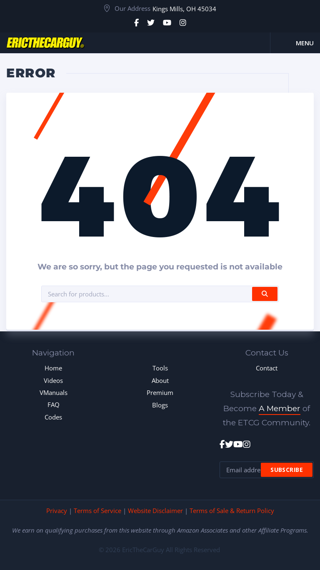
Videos (53, 380)
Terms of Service (97, 510)
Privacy (56, 510)
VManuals (54, 392)
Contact (267, 368)
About (160, 380)
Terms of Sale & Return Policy (232, 510)
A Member (279, 408)
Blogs (160, 405)
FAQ (54, 404)
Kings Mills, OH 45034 (184, 9)
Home (53, 368)
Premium (160, 392)
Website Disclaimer (155, 510)
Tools (160, 368)
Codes (53, 417)
